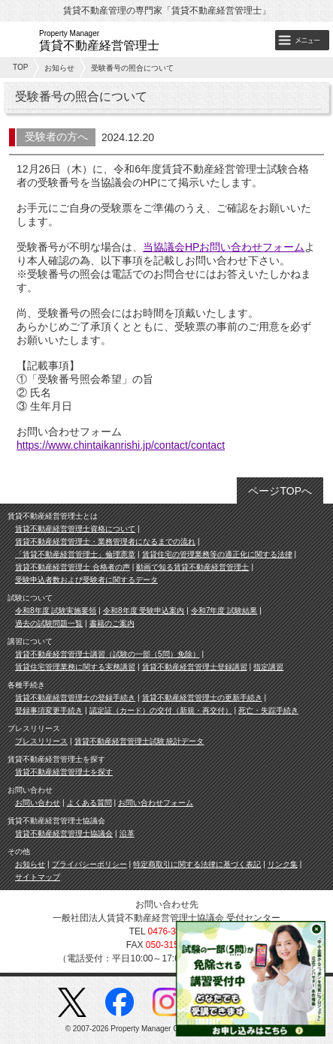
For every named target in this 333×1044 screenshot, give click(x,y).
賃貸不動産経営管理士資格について (75, 529)
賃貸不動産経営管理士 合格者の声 (72, 567)
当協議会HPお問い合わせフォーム (223, 247)
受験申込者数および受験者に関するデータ (86, 580)
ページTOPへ (280, 491)
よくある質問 (89, 803)
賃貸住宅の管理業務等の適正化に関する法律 (217, 554)
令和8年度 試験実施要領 (55, 610)
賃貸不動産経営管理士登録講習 (194, 667)
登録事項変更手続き (49, 710)
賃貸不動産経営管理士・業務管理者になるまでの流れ (105, 541)
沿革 (127, 833)
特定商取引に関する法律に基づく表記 (197, 864)
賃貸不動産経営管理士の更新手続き (202, 697)
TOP (20, 67)
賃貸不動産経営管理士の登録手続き (75, 697)
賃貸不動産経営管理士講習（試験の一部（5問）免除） (107, 654)
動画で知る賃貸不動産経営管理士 (192, 567)
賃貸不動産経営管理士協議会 (64, 833)
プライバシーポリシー (89, 864)
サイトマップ (37, 877)
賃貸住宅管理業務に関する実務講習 (75, 667)
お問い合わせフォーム (155, 803)
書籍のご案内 (112, 623)
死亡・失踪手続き (268, 710)
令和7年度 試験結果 (224, 610)
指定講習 (268, 667)
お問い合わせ (37, 803)
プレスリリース (41, 741)
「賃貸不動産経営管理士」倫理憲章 (75, 554)
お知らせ (59, 68)
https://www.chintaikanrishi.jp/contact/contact (121, 445)
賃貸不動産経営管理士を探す (64, 772)
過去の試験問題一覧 (49, 623)
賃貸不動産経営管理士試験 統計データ (139, 741)
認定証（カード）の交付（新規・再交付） (160, 710)
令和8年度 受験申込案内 (143, 610)
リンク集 (283, 864)
